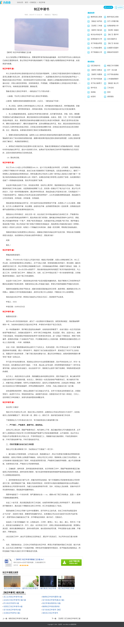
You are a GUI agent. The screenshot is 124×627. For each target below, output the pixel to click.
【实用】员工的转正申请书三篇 (69, 618)
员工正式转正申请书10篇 (12, 597)
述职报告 (110, 96)
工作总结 (110, 88)
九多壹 (60, 624)
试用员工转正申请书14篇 (12, 606)
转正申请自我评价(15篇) (51, 603)
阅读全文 (48, 15)
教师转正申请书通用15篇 (51, 597)
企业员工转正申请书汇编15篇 (14, 600)
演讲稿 (93, 92)
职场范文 (33, 2)
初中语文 (94, 88)
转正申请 (42, 2)
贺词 (108, 92)
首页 (26, 2)
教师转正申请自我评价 (51, 606)
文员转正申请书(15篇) (11, 613)
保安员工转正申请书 (50, 613)
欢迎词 (93, 96)
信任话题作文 (112, 39)
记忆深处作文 (95, 65)
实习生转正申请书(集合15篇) (53, 600)
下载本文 (55, 15)
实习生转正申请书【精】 (51, 610)
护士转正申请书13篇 (11, 603)
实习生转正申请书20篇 (12, 610)
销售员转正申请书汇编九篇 (18, 618)
